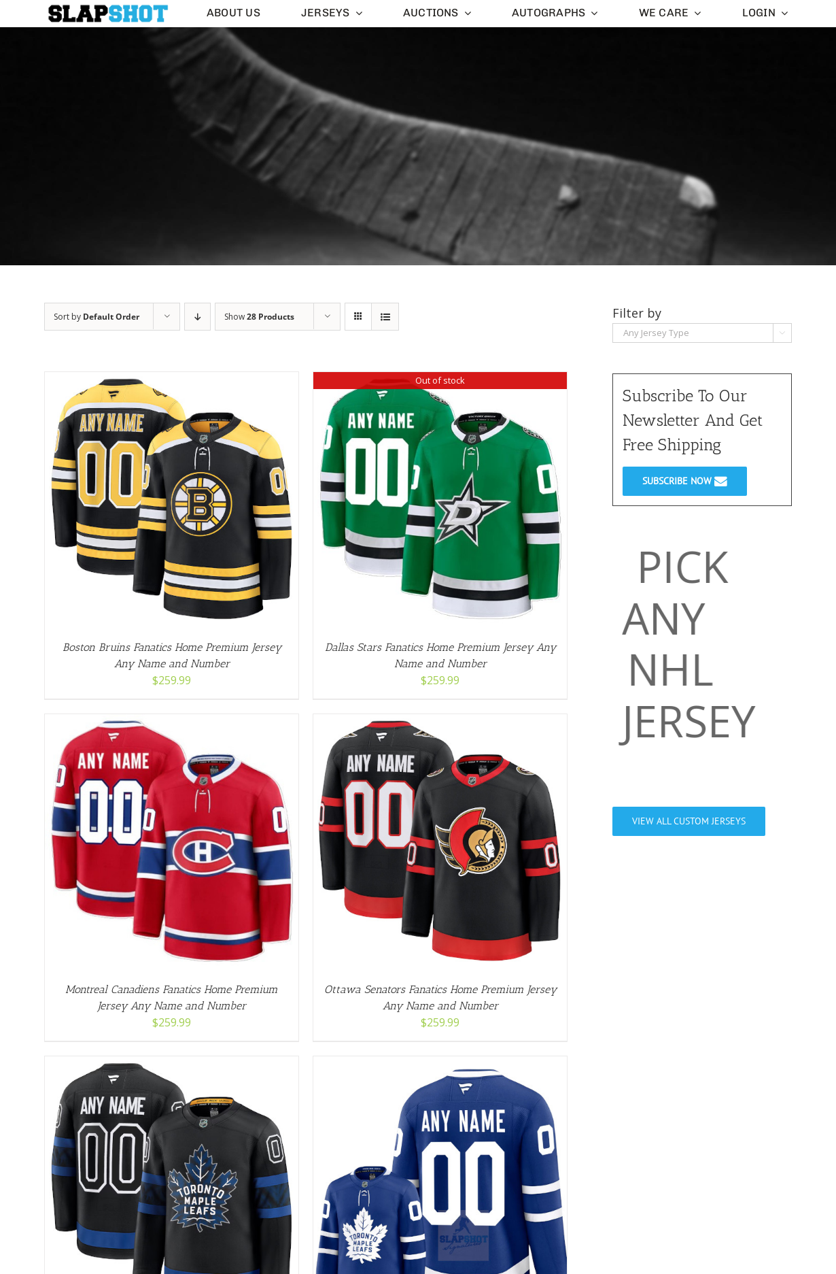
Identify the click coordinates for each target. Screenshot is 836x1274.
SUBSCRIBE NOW (684, 481)
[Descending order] (197, 317)
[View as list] (385, 316)
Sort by (96, 316)
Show (259, 316)
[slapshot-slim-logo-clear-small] (107, 8)
